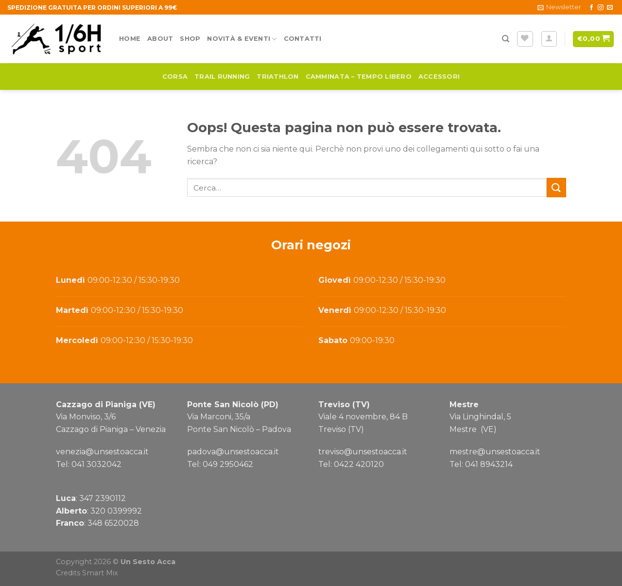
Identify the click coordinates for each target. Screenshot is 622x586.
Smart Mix (100, 573)
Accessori (439, 76)
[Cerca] (505, 39)
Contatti (303, 38)
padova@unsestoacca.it (233, 451)
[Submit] (556, 187)
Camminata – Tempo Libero (359, 76)
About (160, 38)
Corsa (175, 76)
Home (129, 38)
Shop (190, 38)
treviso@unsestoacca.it (362, 451)
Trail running (222, 76)
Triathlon (277, 76)
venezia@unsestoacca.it (102, 451)
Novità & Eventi (241, 39)
